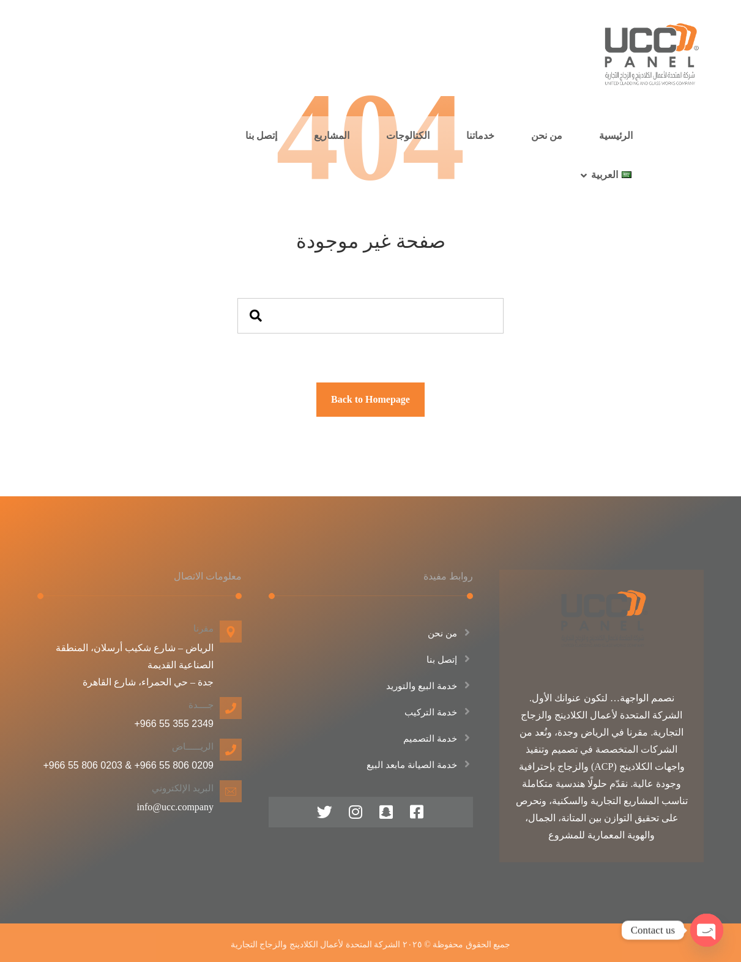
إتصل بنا (449, 660)
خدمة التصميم (438, 739)
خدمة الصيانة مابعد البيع (419, 765)
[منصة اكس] (325, 812)
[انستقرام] (355, 812)
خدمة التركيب (438, 712)
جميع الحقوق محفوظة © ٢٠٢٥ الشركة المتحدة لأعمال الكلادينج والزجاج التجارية (371, 944)
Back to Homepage (370, 399)
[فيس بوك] (416, 812)
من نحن (450, 633)
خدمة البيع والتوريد (429, 686)
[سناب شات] (386, 812)
